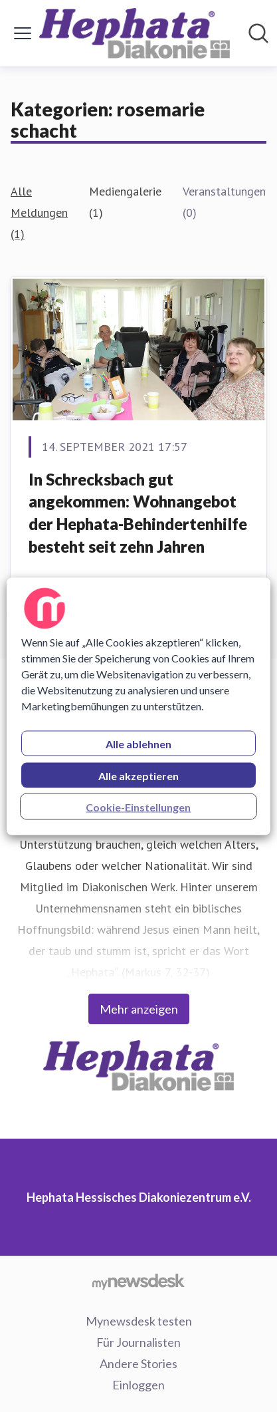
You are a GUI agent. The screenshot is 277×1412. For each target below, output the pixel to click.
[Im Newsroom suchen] (258, 33)
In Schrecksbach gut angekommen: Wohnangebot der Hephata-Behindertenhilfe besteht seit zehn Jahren (138, 513)
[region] (138, 706)
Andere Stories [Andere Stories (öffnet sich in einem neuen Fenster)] (138, 1363)
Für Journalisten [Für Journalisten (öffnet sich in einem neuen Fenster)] (138, 1342)
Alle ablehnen (138, 743)
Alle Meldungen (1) (39, 212)
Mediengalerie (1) (125, 202)
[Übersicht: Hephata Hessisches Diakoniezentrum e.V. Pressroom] (134, 33)
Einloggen (138, 1384)
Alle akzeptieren (138, 775)
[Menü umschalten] (22, 33)
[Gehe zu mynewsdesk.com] (138, 1281)
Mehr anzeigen (139, 1009)
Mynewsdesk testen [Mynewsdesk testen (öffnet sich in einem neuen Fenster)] (139, 1321)
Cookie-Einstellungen (138, 806)
